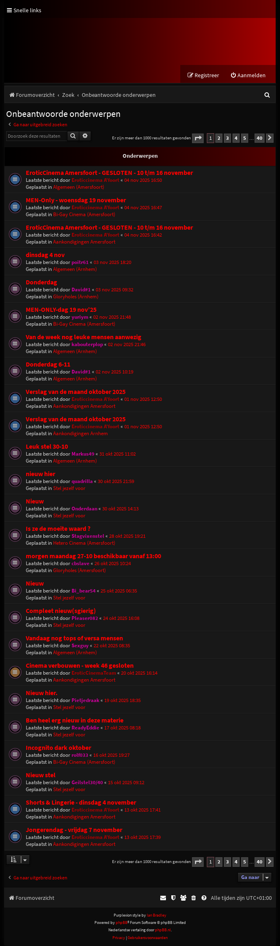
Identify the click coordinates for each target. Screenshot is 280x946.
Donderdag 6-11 (48, 365)
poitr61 (80, 262)
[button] (198, 139)
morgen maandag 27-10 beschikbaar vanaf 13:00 (93, 556)
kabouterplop (87, 344)
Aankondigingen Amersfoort (84, 242)
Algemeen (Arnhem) (75, 269)
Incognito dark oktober (58, 748)
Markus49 (83, 454)
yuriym (80, 317)
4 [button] (236, 138)
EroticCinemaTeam (94, 673)
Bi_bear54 (84, 591)
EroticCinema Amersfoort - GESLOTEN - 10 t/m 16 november (109, 173)
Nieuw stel (41, 775)
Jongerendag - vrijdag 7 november (74, 830)
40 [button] (259, 138)
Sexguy (80, 645)
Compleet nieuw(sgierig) (61, 611)
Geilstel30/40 (87, 782)
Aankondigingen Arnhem (80, 433)
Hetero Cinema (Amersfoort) (84, 543)
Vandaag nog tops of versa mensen (74, 638)
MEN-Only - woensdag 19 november (76, 200)
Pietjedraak (85, 700)
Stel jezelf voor (69, 488)
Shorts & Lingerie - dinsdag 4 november (81, 803)
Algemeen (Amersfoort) (78, 187)
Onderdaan (84, 508)
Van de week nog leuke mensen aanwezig (83, 337)
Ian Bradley (156, 915)
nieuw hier (40, 474)
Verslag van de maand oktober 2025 (75, 392)
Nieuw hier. (42, 693)
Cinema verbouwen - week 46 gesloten (80, 666)
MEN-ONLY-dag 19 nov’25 (61, 310)
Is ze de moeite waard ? (58, 529)
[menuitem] (248, 75)
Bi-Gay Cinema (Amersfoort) (84, 214)
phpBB (122, 923)
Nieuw (35, 501)
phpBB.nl (163, 930)
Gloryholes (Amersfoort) (79, 570)
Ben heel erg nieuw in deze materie (74, 721)
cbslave (81, 563)
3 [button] (227, 138)
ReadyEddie (85, 728)
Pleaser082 (85, 618)
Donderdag (41, 282)
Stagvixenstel (88, 536)
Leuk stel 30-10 (47, 447)
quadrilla (82, 481)
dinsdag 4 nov (45, 255)
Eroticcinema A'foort (95, 180)
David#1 (81, 289)
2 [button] (218, 138)
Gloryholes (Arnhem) (76, 296)
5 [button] (244, 138)
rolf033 (80, 755)
